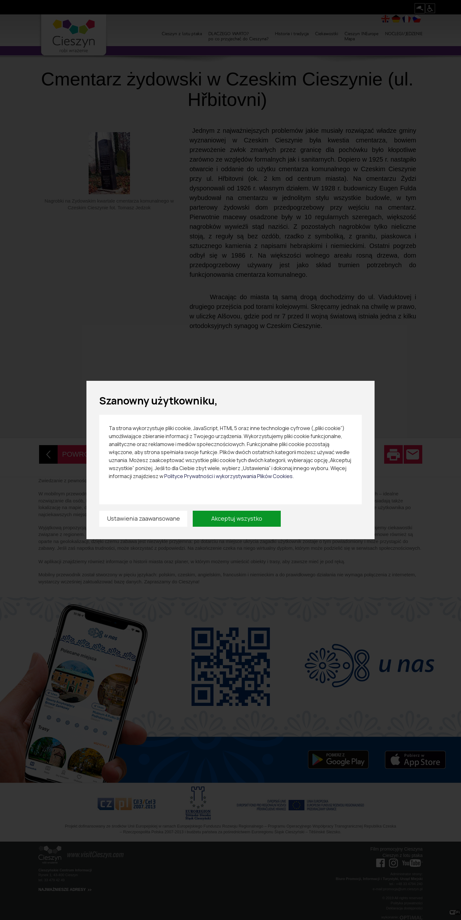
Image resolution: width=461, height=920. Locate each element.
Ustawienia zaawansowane (143, 518)
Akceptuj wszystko (236, 518)
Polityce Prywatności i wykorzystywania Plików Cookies (228, 476)
